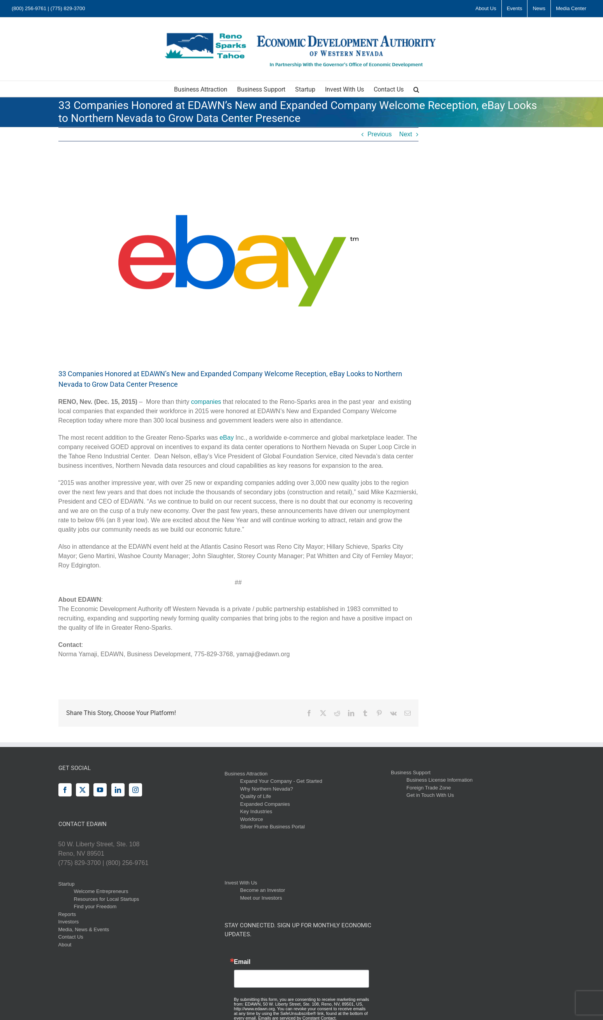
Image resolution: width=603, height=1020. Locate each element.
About (65, 945)
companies (207, 401)
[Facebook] (65, 789)
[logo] (238, 261)
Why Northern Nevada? (266, 789)
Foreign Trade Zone (428, 788)
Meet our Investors (261, 898)
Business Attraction (246, 774)
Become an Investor (262, 890)
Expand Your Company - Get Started (281, 781)
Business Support (411, 772)
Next (405, 134)
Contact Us (70, 937)
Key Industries (256, 811)
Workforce (251, 819)
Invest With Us (241, 883)
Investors (68, 922)
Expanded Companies (265, 804)
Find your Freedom (95, 906)
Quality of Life (255, 796)
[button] (416, 89)
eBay (228, 437)
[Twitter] (82, 789)
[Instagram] (135, 789)
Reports (67, 914)
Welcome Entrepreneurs (101, 891)
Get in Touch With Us (430, 795)
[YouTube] (100, 789)
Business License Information (439, 780)
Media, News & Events (83, 929)
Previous (379, 134)
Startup (66, 884)
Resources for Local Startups (106, 899)
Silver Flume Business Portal (272, 827)
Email (242, 962)
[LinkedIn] (118, 789)
